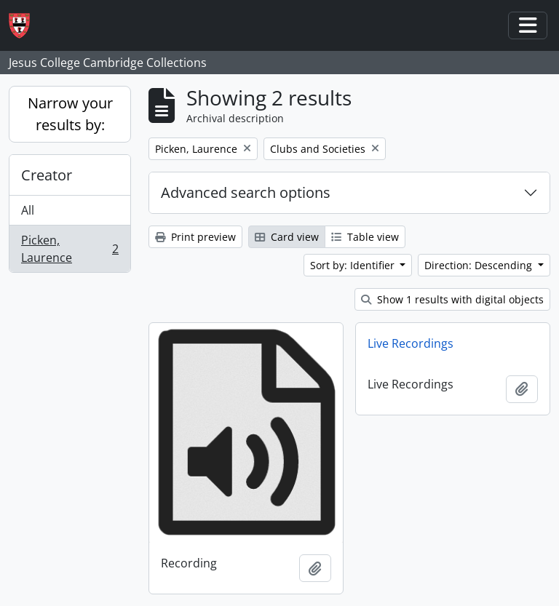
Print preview (195, 237)
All (27, 210)
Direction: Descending (479, 265)
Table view (365, 237)
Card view (287, 237)
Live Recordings (410, 343)
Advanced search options (245, 192)
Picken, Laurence (69, 249)
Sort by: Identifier (353, 265)
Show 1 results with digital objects (452, 299)
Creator (46, 175)
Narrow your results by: (70, 114)
